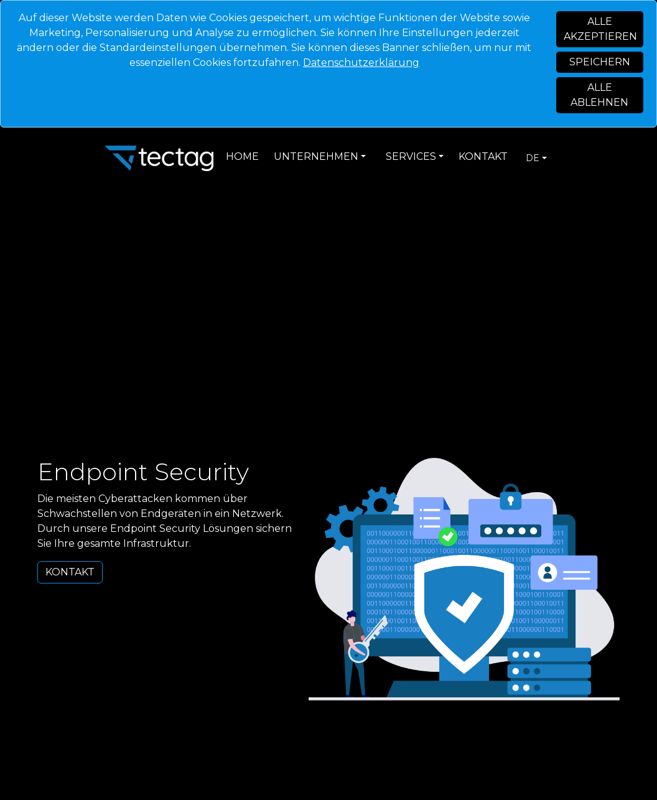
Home (242, 156)
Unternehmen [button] (316, 156)
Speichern (599, 62)
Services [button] (411, 156)
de (532, 158)
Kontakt (483, 156)
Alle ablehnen (599, 94)
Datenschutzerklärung (361, 62)
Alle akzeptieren (600, 29)
